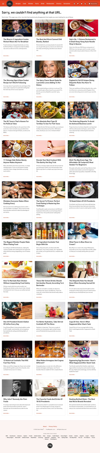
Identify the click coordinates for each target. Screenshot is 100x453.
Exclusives (67, 3)
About (45, 426)
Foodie (30, 435)
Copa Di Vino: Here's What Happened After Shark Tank (80, 323)
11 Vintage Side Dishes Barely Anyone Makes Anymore (15, 161)
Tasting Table (64, 437)
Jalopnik (82, 435)
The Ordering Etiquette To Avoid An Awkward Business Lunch (81, 122)
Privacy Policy (53, 426)
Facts (37, 3)
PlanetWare (33, 437)
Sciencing (40, 437)
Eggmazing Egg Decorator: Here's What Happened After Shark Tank (82, 361)
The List (80, 437)
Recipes (18, 3)
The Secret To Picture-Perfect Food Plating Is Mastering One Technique (48, 203)
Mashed (92, 435)
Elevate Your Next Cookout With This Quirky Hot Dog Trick (48, 161)
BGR (7, 435)
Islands (76, 435)
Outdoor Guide (25, 437)
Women (47, 439)
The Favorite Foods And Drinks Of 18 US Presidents (49, 400)
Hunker (71, 435)
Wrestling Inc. (53, 439)
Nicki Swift (17, 437)
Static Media (40, 429)
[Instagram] (74, 3)
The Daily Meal (73, 437)
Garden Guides (37, 435)
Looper (87, 435)
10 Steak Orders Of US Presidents (82, 201)
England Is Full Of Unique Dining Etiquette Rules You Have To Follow (81, 82)
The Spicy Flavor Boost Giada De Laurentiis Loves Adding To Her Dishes (48, 82)
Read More (5, 55)
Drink (42, 3)
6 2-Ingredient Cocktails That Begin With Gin (47, 243)
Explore (25, 435)
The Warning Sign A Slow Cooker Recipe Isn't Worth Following (16, 81)
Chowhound (12, 435)
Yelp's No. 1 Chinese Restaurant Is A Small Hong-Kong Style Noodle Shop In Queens (82, 41)
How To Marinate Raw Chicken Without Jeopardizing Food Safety (16, 282)
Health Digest (55, 435)
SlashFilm (47, 437)
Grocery (58, 3)
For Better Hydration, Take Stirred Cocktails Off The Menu (49, 323)
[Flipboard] (78, 3)
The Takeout (87, 437)
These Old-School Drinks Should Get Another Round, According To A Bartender (50, 283)
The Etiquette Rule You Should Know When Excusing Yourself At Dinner (82, 283)
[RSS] (85, 3)
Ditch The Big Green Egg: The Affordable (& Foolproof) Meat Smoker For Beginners (81, 162)
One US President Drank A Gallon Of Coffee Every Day (16, 323)
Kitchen (30, 3)
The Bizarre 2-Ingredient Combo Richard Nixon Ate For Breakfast (16, 40)
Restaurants (50, 3)
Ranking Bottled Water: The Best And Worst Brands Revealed (82, 400)
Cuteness (19, 435)
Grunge (49, 435)
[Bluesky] (81, 3)
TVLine (93, 437)
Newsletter (92, 3)
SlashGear (53, 437)
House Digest (64, 435)
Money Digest (10, 437)
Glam (44, 435)
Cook (24, 3)
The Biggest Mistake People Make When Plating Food (16, 243)
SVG (59, 437)
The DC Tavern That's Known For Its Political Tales (16, 122)
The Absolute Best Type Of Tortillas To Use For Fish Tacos (48, 122)
